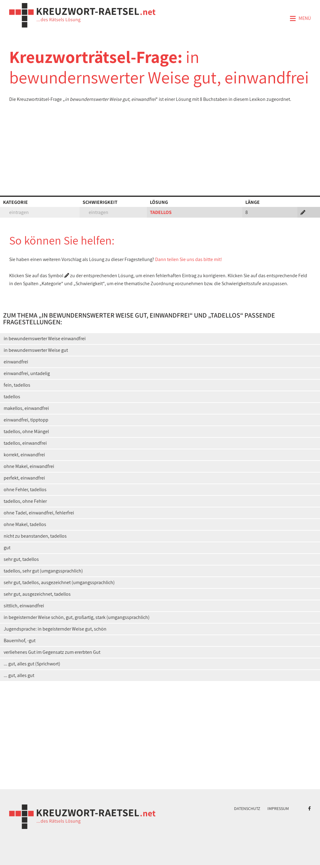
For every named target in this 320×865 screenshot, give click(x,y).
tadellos (12, 396)
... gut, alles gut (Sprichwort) (32, 664)
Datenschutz (247, 808)
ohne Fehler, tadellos (25, 489)
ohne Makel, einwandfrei (29, 466)
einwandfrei (16, 362)
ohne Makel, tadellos (25, 524)
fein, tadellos (17, 385)
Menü (300, 19)
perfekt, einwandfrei (24, 478)
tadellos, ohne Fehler (25, 501)
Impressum (278, 808)
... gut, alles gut (19, 675)
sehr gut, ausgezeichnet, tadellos (37, 594)
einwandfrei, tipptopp (26, 420)
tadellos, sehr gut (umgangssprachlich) (43, 571)
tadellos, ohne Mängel (26, 431)
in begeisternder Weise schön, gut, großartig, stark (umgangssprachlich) (77, 617)
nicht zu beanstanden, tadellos (35, 536)
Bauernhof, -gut (19, 640)
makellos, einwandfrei (26, 408)
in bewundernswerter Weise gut (36, 350)
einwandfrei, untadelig (27, 373)
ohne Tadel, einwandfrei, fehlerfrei (39, 513)
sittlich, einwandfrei (24, 605)
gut (7, 547)
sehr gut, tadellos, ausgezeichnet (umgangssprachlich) (59, 582)
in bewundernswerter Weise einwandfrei (45, 338)
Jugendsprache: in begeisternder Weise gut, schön (55, 629)
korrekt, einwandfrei (24, 454)
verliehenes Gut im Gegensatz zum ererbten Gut (52, 652)
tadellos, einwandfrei (25, 443)
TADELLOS (161, 212)
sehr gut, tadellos (21, 559)
